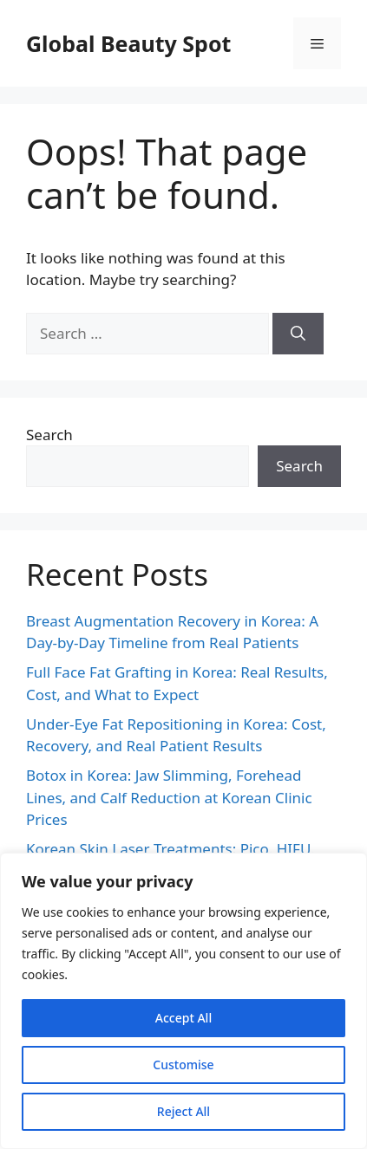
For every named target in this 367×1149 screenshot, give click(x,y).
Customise (183, 1064)
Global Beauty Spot (128, 43)
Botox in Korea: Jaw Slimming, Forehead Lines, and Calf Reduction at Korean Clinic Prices (169, 797)
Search (49, 435)
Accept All (183, 1017)
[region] (183, 1001)
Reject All (183, 1111)
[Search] (298, 333)
